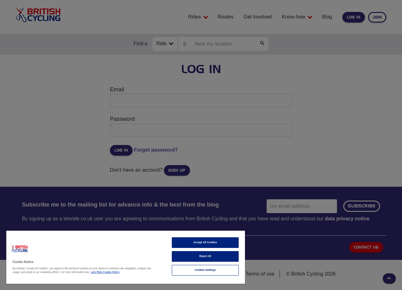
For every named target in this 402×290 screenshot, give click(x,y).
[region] (125, 257)
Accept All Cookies (205, 242)
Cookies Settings (205, 270)
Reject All (205, 256)
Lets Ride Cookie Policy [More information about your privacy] (105, 272)
